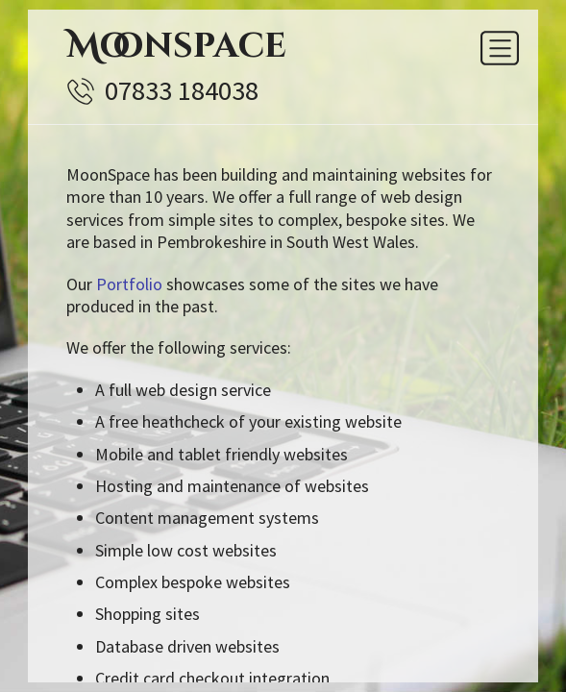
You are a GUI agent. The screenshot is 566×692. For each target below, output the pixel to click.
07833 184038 (181, 91)
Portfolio (129, 284)
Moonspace (176, 46)
